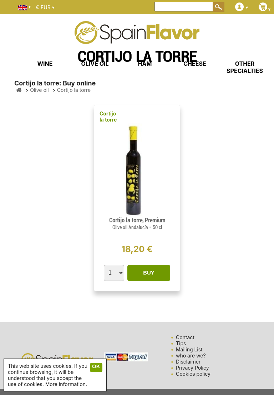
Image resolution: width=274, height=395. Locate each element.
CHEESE (194, 63)
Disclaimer (188, 362)
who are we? (191, 355)
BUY (148, 273)
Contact (185, 337)
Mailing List (189, 349)
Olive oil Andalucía (130, 227)
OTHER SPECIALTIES (245, 67)
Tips (181, 343)
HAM (145, 63)
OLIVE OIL (94, 63)
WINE (44, 63)
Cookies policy (193, 374)
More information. (66, 384)
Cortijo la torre (108, 116)
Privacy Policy (192, 368)
